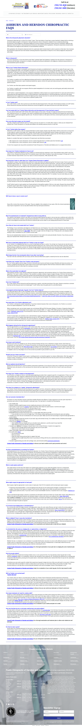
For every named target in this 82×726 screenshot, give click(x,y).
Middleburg (6, 656)
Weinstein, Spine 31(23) (17, 310)
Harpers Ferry (23, 660)
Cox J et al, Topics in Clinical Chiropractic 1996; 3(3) (31, 598)
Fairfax (5, 663)
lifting (19, 431)
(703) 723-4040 (61, 5)
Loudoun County (41, 656)
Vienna (22, 652)
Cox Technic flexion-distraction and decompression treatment (34, 336)
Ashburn (5, 652)
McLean (22, 656)
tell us (60, 498)
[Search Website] (25, 34)
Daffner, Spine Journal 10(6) (52, 318)
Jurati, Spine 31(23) (12, 312)
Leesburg (56, 656)
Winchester (73, 663)
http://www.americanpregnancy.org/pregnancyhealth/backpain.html (23, 295)
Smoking (26, 406)
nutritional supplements (54, 440)
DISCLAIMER (52, 721)
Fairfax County (74, 660)
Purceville (56, 652)
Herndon (5, 660)
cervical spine (46, 609)
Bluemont (39, 663)
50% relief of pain (28, 346)
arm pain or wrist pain (45, 614)
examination (27, 327)
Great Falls (39, 660)
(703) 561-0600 (60, 8)
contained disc (23, 534)
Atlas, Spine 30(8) (64, 495)
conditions (14, 555)
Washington (57, 663)
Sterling (39, 652)
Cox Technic (54, 346)
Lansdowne (73, 656)
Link (62, 140)
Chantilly (22, 663)
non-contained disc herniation (56, 536)
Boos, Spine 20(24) (60, 509)
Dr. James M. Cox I (22, 722)
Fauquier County (58, 660)
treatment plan (17, 335)
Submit (58, 717)
